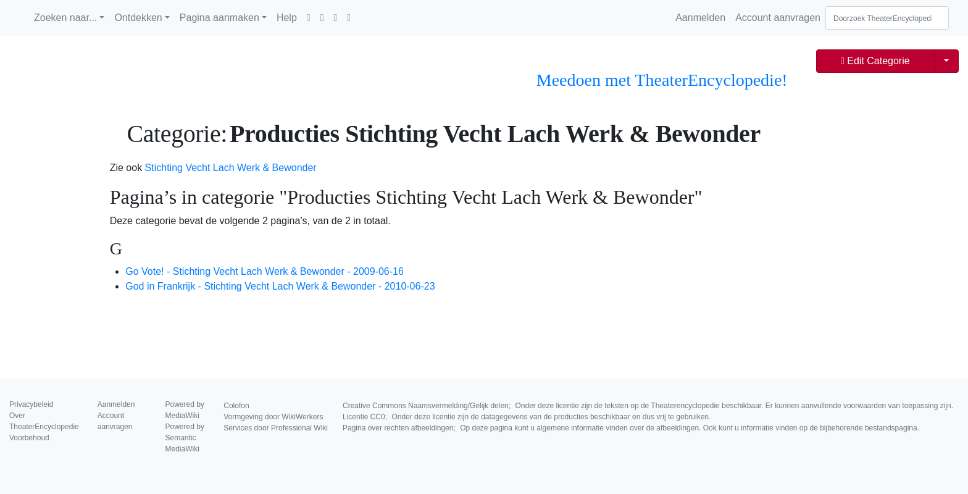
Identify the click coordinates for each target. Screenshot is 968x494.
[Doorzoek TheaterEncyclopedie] (887, 18)
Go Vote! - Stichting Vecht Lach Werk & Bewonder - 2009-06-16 (264, 271)
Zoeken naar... (65, 17)
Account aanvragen (777, 17)
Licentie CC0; (527, 416)
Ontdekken (138, 17)
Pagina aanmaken (219, 17)
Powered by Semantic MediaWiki (184, 437)
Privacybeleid (31, 404)
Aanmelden (700, 17)
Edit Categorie (875, 61)
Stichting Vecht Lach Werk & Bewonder (231, 167)
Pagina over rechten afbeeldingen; (631, 428)
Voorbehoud (29, 437)
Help (287, 17)
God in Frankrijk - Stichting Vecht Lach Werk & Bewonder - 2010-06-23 (280, 286)
